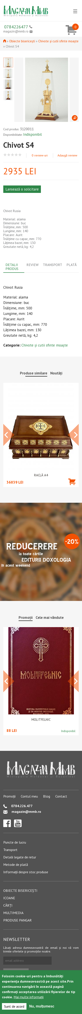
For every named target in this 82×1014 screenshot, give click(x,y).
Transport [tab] (52, 265)
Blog (46, 796)
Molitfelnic (41, 720)
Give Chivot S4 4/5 (16, 154)
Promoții (9, 796)
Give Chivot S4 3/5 (12, 154)
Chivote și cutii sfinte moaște (58, 41)
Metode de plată (15, 864)
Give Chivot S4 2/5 (9, 154)
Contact (61, 796)
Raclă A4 (41, 475)
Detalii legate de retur (19, 857)
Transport (10, 850)
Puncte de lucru (14, 842)
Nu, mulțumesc (41, 1006)
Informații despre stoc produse (25, 872)
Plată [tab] (71, 265)
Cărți (7, 905)
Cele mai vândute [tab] (50, 617)
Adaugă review (67, 155)
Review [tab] (32, 265)
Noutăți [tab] (56, 373)
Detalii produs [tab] (11, 267)
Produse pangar (17, 920)
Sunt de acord (14, 1006)
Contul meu (29, 796)
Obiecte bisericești (22, 41)
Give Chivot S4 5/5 (20, 154)
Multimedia (13, 913)
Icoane (9, 898)
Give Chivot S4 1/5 (5, 154)
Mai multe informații (29, 997)
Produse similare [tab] (33, 373)
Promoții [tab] (26, 617)
